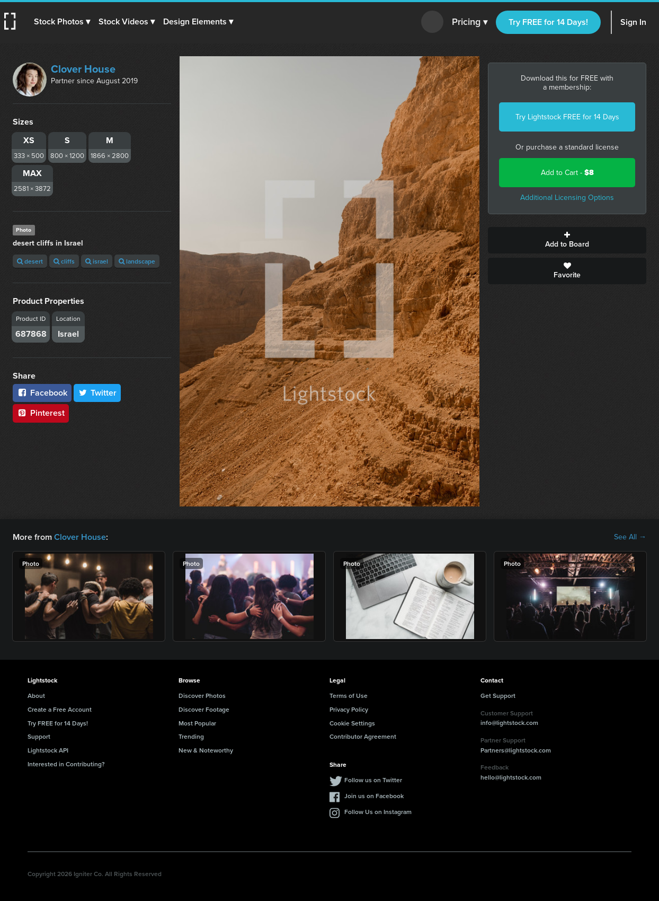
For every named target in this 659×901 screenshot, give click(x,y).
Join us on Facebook (374, 795)
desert (30, 261)
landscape (137, 261)
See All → (630, 537)
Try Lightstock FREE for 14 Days (567, 117)
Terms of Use (349, 695)
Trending (191, 736)
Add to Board (567, 240)
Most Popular (197, 723)
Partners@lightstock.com (515, 750)
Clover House (83, 69)
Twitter (97, 393)
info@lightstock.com (509, 722)
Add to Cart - (567, 172)
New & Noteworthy (206, 750)
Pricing (469, 22)
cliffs (64, 261)
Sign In (633, 22)
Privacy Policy (349, 709)
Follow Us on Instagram (378, 811)
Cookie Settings (352, 723)
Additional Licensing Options (567, 197)
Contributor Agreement (363, 736)
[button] (62, 21)
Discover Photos (202, 695)
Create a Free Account (60, 709)
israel (96, 261)
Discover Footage (204, 709)
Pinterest (41, 413)
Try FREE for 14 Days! (548, 22)
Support (39, 736)
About (36, 695)
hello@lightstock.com (510, 777)
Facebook (42, 393)
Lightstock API (48, 750)
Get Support (497, 695)
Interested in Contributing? (66, 763)
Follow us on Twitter (373, 779)
